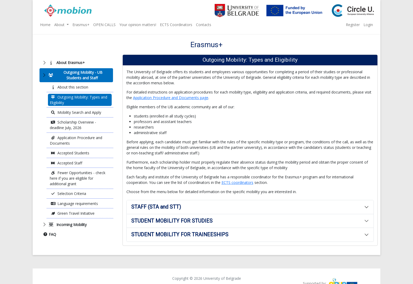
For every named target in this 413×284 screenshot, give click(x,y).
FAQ (49, 234)
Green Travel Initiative (73, 213)
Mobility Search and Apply (76, 112)
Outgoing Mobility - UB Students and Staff (74, 75)
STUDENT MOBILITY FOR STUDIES (172, 221)
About (60, 24)
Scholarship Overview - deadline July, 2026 (73, 125)
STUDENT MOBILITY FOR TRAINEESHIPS (179, 235)
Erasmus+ (81, 24)
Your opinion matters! (137, 24)
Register (353, 24)
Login (368, 24)
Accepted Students (70, 152)
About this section (69, 87)
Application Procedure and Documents (76, 140)
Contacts (203, 24)
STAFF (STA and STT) (156, 207)
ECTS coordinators (237, 182)
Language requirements (74, 203)
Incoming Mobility (67, 224)
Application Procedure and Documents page (170, 97)
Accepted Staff (66, 162)
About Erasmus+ (66, 62)
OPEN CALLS (104, 24)
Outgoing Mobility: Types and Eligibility (78, 100)
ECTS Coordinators (176, 24)
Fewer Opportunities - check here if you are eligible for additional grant (77, 178)
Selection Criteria (68, 193)
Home (45, 24)
